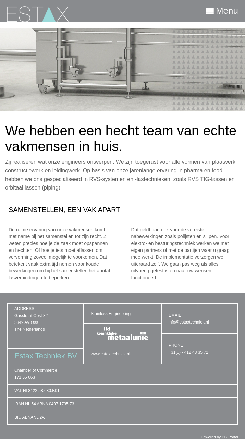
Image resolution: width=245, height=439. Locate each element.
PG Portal (230, 437)
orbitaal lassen (22, 188)
